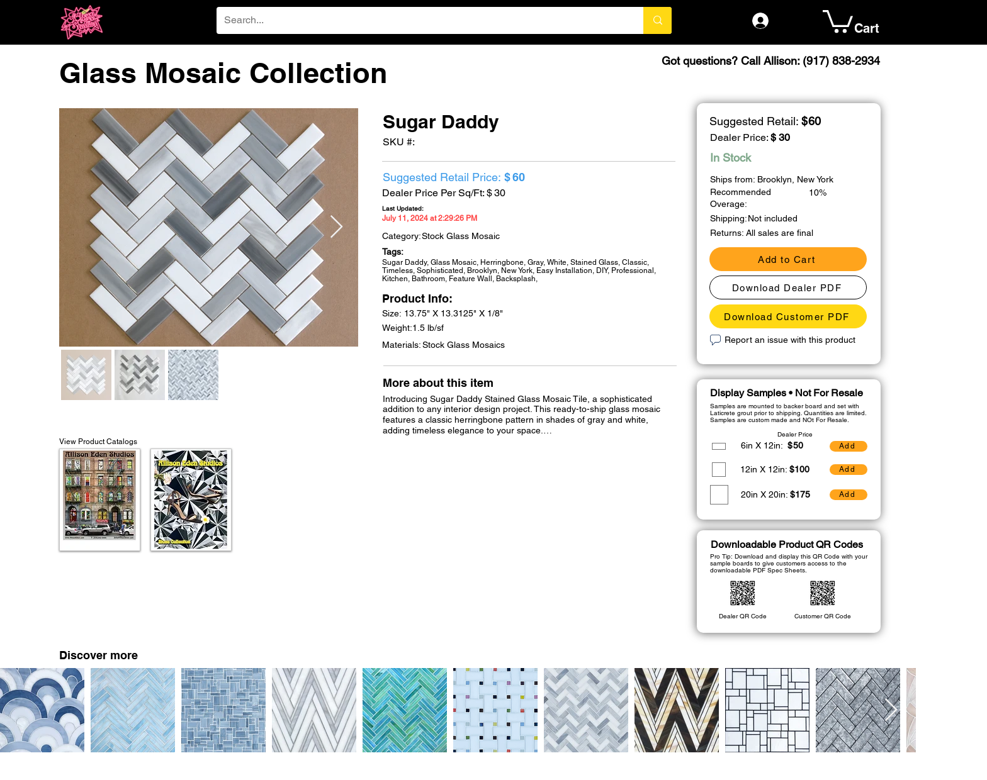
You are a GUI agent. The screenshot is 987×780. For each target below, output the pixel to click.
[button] (838, 20)
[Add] (848, 446)
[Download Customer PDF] (788, 316)
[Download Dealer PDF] (788, 287)
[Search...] (420, 20)
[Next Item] (336, 227)
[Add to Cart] (788, 259)
